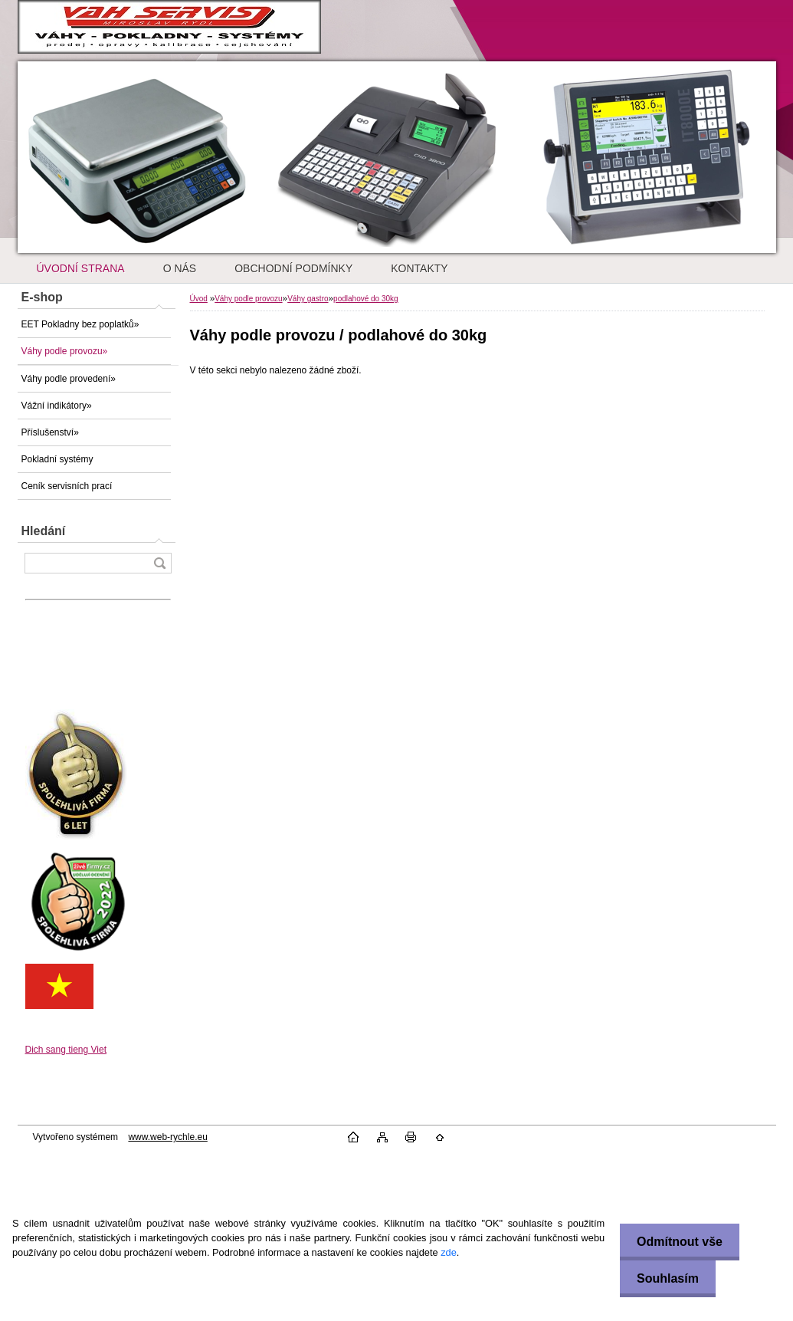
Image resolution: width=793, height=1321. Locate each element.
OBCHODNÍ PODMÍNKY (293, 268)
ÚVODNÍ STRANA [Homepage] (81, 268)
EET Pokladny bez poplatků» (80, 324)
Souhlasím (664, 1278)
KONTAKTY (419, 268)
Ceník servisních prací (67, 486)
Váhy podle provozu (248, 298)
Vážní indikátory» (56, 405)
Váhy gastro (307, 298)
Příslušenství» (50, 432)
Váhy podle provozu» (64, 351)
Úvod (199, 298)
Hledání (43, 530)
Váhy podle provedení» (68, 378)
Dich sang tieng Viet (66, 1049)
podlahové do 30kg (365, 298)
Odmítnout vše (676, 1241)
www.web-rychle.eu (167, 1137)
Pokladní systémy (57, 459)
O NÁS (180, 268)
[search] (159, 563)
